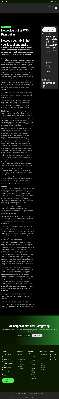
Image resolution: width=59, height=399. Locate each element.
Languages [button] (50, 6)
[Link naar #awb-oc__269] (56, 8)
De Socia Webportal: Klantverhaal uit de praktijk (49, 63)
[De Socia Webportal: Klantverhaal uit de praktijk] (43, 58)
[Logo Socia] (7, 6)
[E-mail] (44, 86)
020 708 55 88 (7, 354)
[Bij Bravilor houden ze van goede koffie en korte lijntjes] (50, 36)
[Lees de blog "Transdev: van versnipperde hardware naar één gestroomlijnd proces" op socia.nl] (49, 50)
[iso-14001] (54, 384)
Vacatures (22, 364)
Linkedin (54, 354)
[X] (47, 83)
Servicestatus (44, 361)
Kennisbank (22, 359)
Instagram (54, 357)
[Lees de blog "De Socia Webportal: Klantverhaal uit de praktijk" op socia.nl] (49, 70)
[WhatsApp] (54, 83)
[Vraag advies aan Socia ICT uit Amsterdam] (24, 335)
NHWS (46, 397)
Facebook (54, 359)
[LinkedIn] (50, 83)
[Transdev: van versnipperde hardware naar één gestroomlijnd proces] (43, 36)
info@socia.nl (7, 359)
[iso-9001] (46, 384)
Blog (21, 354)
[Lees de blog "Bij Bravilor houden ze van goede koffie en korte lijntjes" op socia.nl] (56, 53)
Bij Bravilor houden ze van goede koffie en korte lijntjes (55, 43)
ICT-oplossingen (6, 27)
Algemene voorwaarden (17, 397)
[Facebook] (44, 83)
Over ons (22, 361)
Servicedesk (7, 357)
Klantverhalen (23, 357)
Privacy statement (27, 397)
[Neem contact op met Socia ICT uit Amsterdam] (8, 380)
